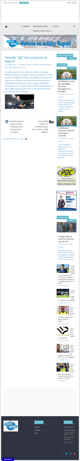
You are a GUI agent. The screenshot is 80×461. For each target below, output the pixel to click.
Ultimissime (25, 26)
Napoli (11, 67)
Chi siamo (37, 430)
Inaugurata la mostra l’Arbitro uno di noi (66, 239)
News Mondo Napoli (40, 26)
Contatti (36, 427)
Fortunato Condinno (23, 65)
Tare (19, 67)
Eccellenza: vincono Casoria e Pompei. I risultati (66, 131)
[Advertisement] (39, 402)
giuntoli (45, 65)
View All (72, 58)
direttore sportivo (37, 65)
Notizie (55, 26)
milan (6, 67)
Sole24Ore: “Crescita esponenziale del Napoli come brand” (40, 126)
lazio (49, 65)
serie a (15, 67)
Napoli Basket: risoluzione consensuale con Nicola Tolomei (17, 126)
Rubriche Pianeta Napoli (42, 31)
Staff (35, 433)
